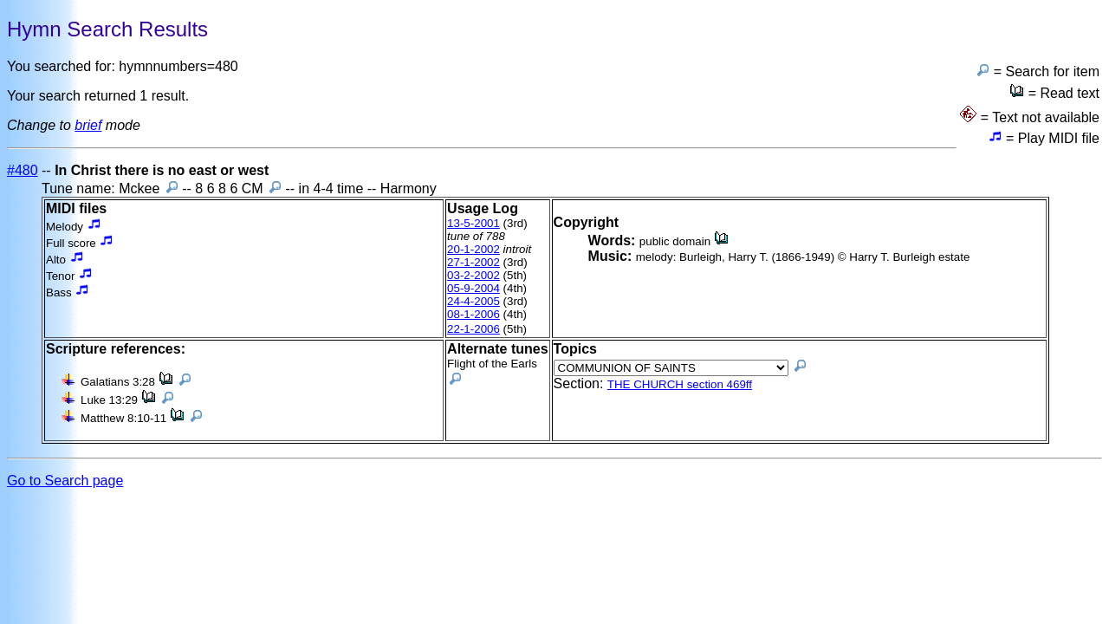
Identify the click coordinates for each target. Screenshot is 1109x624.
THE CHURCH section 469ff (679, 384)
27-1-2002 (473, 262)
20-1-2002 (473, 249)
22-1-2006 (473, 328)
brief (88, 125)
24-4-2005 (473, 301)
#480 (22, 170)
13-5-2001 (473, 223)
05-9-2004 (473, 288)
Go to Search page (65, 480)
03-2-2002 (473, 275)
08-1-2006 (473, 314)
